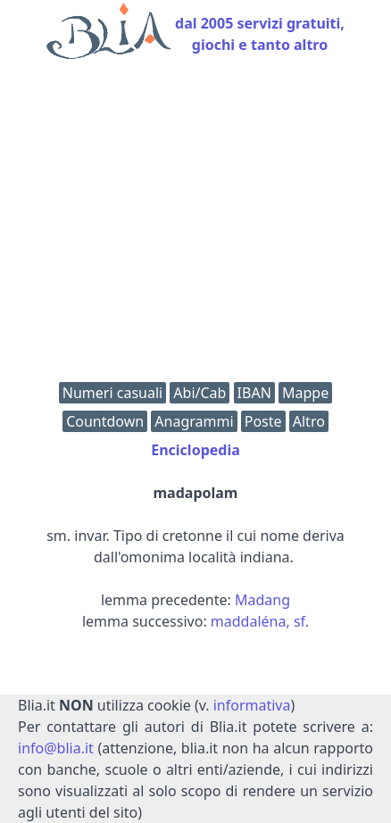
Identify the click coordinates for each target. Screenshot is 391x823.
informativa (252, 705)
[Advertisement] (195, 225)
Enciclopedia (195, 450)
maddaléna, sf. (260, 621)
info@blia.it (56, 748)
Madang (262, 600)
